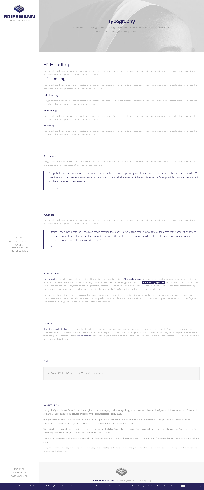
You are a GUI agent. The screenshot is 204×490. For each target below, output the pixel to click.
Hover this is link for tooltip (55, 329)
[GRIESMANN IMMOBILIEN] (19, 13)
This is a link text (50, 279)
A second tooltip (84, 335)
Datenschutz (175, 486)
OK (183, 486)
